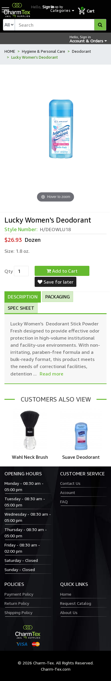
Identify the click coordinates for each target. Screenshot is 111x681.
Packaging (57, 297)
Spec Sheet (21, 308)
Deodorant (81, 51)
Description (23, 297)
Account (67, 492)
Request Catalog (75, 603)
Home (65, 594)
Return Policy (16, 603)
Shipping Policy (18, 612)
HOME (9, 51)
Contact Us (70, 483)
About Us (69, 612)
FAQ (64, 501)
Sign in (48, 6)
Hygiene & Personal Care (43, 51)
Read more (51, 374)
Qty (8, 271)
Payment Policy (18, 594)
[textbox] (60, 25)
